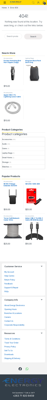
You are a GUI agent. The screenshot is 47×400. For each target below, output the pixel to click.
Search (33, 2)
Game (4, 148)
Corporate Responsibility (14, 325)
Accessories (8, 58)
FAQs (6, 291)
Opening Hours (10, 309)
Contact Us (8, 321)
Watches (5, 167)
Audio (4, 144)
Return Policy (9, 280)
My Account (9, 272)
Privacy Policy (10, 347)
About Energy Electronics (14, 305)
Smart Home (7, 157)
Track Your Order (11, 343)
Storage (5, 162)
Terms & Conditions (12, 339)
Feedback (8, 284)
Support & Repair (11, 287)
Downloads (9, 354)
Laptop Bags (29, 58)
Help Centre (9, 276)
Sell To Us (8, 350)
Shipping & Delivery (12, 358)
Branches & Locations (13, 313)
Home (4, 8)
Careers (7, 317)
